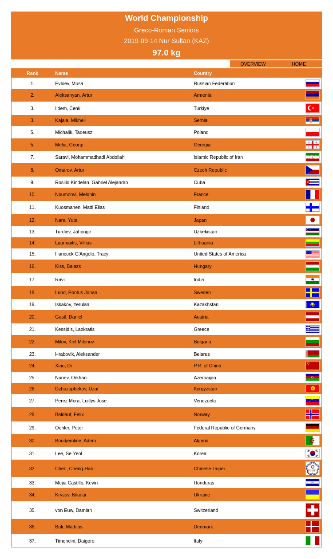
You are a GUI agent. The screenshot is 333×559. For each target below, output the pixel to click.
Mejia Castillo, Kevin (76, 482)
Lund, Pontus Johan (76, 292)
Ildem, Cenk (67, 108)
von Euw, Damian (73, 510)
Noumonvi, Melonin (75, 194)
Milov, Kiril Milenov (74, 341)
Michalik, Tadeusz (73, 132)
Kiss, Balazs (68, 266)
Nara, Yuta (66, 220)
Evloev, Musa (69, 83)
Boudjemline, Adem (75, 440)
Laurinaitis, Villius (73, 242)
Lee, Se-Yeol (68, 453)
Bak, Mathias (69, 526)
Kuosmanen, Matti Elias (80, 207)
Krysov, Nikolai (70, 494)
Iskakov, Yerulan (72, 304)
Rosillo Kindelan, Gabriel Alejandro (91, 182)
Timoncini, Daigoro (74, 540)
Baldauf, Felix (69, 414)
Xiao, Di (63, 365)
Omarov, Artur (69, 170)
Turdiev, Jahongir (73, 231)
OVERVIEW (253, 64)
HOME (299, 64)
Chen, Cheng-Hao (74, 468)
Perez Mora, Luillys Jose (81, 400)
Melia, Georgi (69, 144)
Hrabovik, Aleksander (77, 354)
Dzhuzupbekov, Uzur (77, 388)
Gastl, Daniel (68, 316)
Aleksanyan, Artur (73, 95)
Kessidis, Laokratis (75, 329)
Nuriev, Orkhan (71, 377)
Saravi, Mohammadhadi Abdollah (89, 157)
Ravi (59, 279)
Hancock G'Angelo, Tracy (81, 253)
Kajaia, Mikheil (70, 120)
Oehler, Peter (69, 427)
